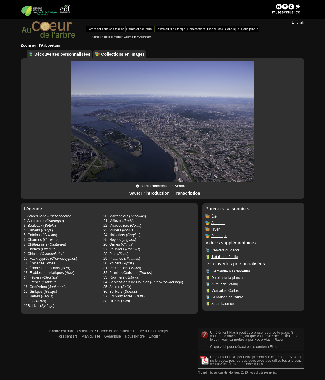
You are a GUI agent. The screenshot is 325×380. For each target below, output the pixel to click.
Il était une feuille (224, 257)
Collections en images (123, 54)
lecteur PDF (254, 364)
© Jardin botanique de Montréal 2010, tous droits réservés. (237, 372)
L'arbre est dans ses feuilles (71, 331)
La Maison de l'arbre (227, 297)
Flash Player (273, 340)
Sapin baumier (222, 304)
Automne (218, 223)
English (298, 22)
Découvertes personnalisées (62, 54)
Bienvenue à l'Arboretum (230, 271)
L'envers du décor (225, 250)
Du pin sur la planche (228, 278)
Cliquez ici (218, 347)
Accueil (96, 36)
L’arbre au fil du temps (150, 331)
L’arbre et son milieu (113, 331)
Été (214, 216)
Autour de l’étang (224, 284)
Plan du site (91, 336)
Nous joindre (135, 336)
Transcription (187, 193)
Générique (112, 336)
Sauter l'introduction (149, 193)
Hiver (215, 229)
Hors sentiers (112, 36)
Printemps (219, 236)
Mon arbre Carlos (225, 291)
